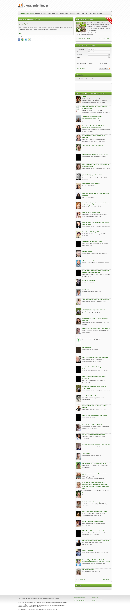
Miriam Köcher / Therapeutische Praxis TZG (95, 338)
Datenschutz (77, 599)
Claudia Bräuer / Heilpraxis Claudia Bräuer (95, 154)
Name (78, 57)
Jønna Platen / (86, 453)
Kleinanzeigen (80, 13)
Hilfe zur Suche (80, 68)
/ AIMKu (84, 97)
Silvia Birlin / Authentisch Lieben (92, 241)
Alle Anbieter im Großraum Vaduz (86, 79)
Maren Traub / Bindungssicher (91, 232)
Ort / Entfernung (81, 63)
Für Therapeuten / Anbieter (94, 13)
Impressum (94, 600)
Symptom (79, 54)
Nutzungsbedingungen (79, 597)
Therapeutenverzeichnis (26, 13)
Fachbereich (80, 49)
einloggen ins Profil (84, 38)
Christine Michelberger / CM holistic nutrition (95, 540)
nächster (106, 579)
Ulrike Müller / (86, 347)
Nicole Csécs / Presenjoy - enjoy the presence (96, 328)
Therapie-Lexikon (53, 13)
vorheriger (81, 579)
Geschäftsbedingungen (79, 600)
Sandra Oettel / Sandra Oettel (91, 212)
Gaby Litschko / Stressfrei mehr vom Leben (95, 357)
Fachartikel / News (40, 13)
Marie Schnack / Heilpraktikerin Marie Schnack (96, 444)
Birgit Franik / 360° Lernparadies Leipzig (94, 463)
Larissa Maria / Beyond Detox (91, 183)
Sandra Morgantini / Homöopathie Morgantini (95, 299)
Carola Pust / (86, 289)
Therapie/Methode (82, 52)
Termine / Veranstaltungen (67, 13)
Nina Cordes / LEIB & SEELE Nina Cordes (94, 415)
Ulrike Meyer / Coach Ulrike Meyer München (95, 531)
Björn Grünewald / (87, 251)
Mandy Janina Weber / (89, 280)
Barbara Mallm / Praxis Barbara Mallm (93, 434)
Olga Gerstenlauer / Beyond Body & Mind (94, 511)
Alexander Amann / (88, 261)
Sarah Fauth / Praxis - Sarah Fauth (92, 145)
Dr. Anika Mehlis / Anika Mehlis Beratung (94, 425)
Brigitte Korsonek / (88, 569)
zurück (22, 33)
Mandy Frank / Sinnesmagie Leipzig (93, 521)
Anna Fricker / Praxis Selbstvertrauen (93, 396)
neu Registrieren (104, 38)
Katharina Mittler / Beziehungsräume (93, 502)
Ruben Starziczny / (88, 550)
